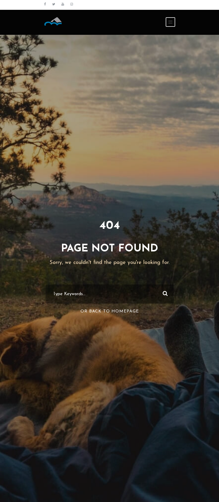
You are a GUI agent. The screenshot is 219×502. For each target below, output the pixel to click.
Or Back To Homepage (109, 311)
